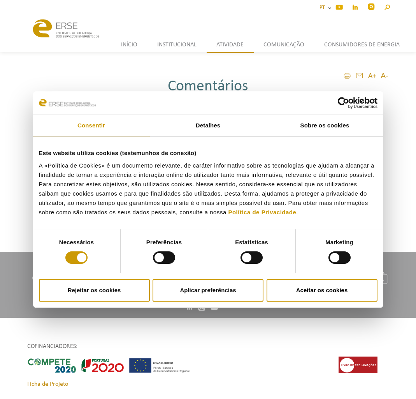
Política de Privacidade (262, 212)
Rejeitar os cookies (94, 290)
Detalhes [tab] (208, 125)
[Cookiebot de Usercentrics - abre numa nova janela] (343, 103)
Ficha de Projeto (47, 384)
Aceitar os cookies (322, 290)
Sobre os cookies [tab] (324, 125)
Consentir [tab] (91, 125)
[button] (387, 6)
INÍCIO (129, 45)
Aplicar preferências (208, 290)
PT (323, 8)
